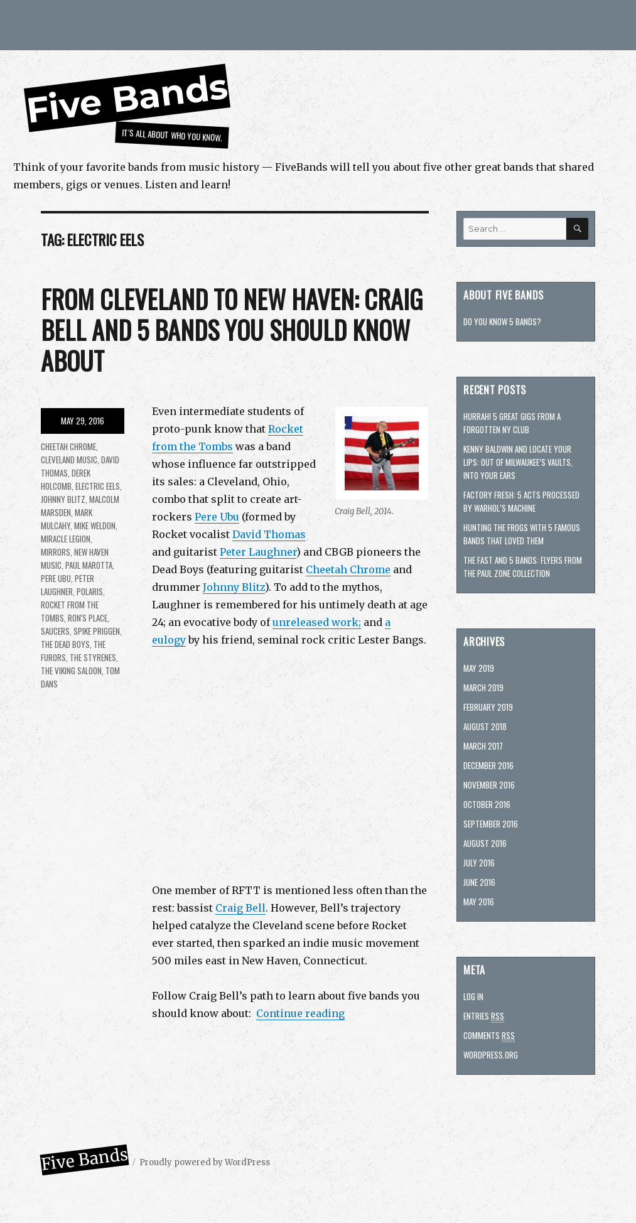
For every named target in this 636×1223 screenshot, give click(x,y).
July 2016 (479, 862)
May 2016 (478, 901)
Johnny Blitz (234, 587)
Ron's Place (87, 618)
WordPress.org (490, 1054)
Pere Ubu (217, 516)
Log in (473, 996)
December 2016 (488, 765)
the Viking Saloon (71, 670)
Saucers (55, 631)
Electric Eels (97, 486)
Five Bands (127, 98)
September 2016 (490, 823)
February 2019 (488, 707)
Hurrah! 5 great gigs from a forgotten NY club (512, 423)
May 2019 (478, 668)
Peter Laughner (258, 552)
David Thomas (269, 534)
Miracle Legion (65, 538)
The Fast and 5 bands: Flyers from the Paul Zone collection (522, 566)
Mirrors (55, 552)
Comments (489, 1035)
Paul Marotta (88, 565)
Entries (483, 1016)
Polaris (90, 591)
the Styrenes (93, 657)
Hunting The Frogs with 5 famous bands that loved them (521, 534)
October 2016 (486, 804)
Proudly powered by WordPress (204, 1162)
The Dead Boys (65, 644)
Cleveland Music (69, 459)
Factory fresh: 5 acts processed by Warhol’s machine (521, 501)
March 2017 (483, 746)
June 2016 (479, 882)
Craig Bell (240, 908)
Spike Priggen (96, 631)
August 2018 (485, 726)
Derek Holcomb (65, 479)
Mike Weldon (95, 525)
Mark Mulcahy (66, 519)
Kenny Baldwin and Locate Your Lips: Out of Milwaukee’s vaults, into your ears (518, 462)
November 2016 (489, 785)
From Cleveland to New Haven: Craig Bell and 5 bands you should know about (232, 329)
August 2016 (485, 843)
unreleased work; (316, 622)
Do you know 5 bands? (502, 321)
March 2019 (483, 687)
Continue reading (300, 1013)
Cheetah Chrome (348, 569)
